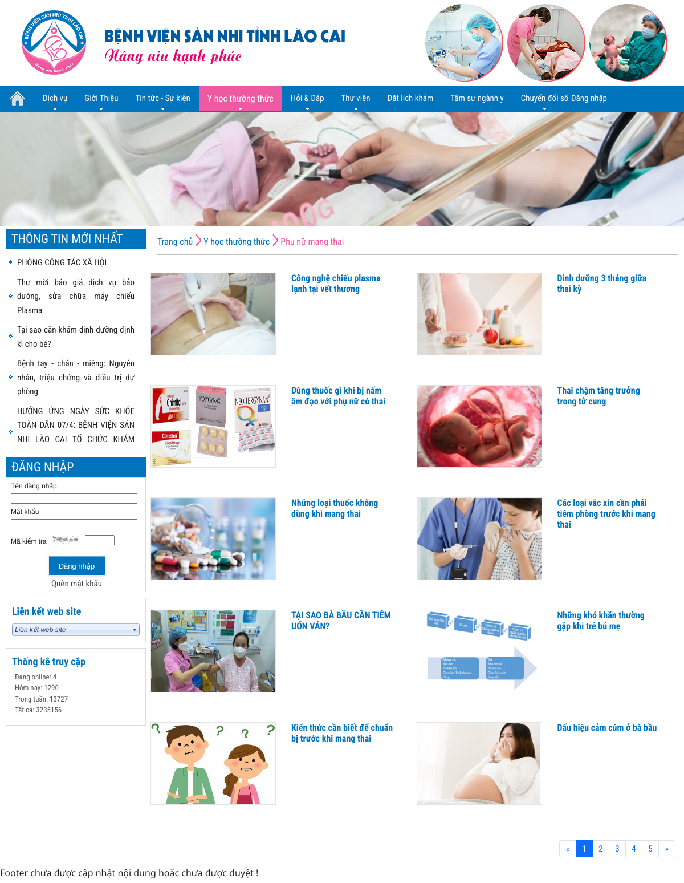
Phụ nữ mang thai (312, 241)
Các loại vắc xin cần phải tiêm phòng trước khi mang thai (606, 513)
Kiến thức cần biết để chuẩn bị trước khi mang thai (342, 733)
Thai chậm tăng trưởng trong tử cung (598, 396)
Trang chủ (175, 241)
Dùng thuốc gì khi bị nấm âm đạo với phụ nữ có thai (338, 396)
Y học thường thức (236, 241)
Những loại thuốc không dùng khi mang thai (334, 508)
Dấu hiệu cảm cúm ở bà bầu (607, 727)
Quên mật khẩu (76, 583)
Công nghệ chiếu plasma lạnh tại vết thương (335, 283)
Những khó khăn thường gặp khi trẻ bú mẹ (601, 620)
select (134, 629)
